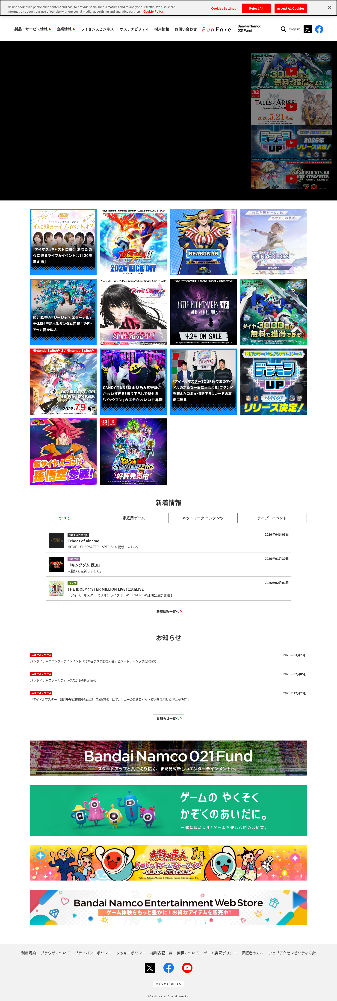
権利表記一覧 (161, 953)
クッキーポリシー (131, 953)
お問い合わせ (180, 29)
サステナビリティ (130, 29)
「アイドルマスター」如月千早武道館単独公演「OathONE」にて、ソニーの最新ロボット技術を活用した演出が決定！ (168, 695)
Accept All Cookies (290, 8)
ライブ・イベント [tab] (272, 518)
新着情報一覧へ (168, 611)
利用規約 (28, 953)
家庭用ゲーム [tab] (134, 518)
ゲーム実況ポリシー (220, 953)
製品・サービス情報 (30, 29)
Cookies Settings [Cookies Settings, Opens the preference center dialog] (223, 8)
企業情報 (62, 29)
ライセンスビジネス (95, 29)
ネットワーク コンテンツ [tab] (203, 518)
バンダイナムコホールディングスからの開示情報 (168, 676)
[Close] (330, 7)
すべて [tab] (64, 518)
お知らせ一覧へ (168, 718)
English (294, 29)
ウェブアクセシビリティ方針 (292, 953)
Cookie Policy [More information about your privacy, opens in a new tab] (153, 11)
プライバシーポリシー (93, 953)
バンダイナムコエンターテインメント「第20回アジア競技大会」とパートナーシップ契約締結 (168, 657)
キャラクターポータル (168, 984)
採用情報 (157, 29)
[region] (168, 8)
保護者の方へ (253, 953)
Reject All (256, 8)
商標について (188, 953)
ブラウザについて (55, 953)
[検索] (283, 29)
